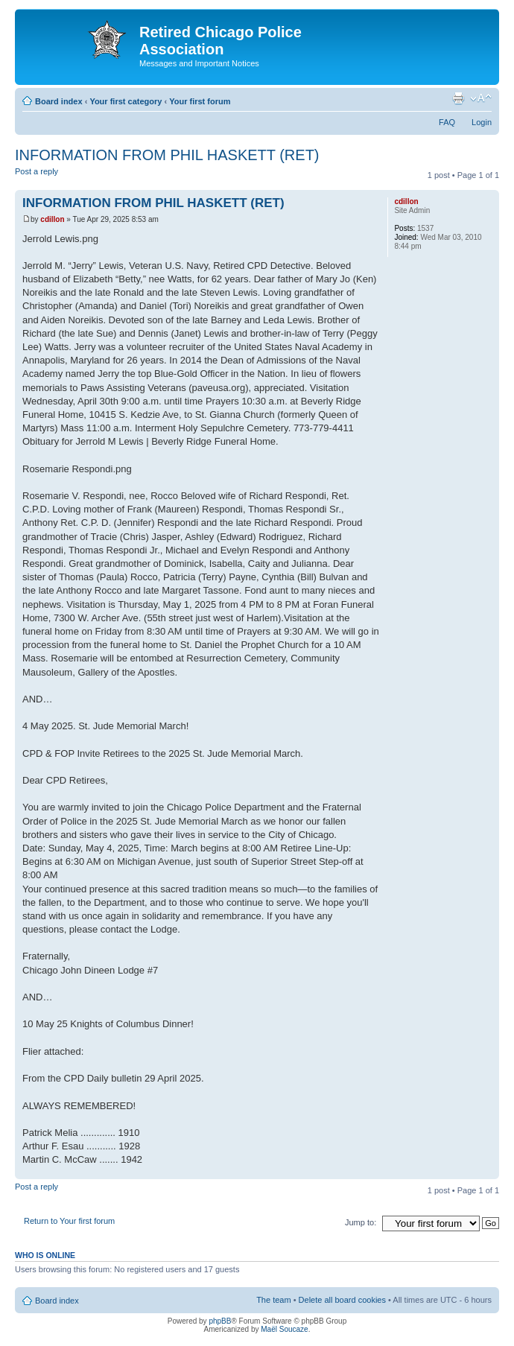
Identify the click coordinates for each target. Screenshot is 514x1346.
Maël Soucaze (284, 1329)
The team (273, 1299)
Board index (59, 101)
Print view (458, 98)
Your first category (125, 101)
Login (482, 122)
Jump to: (360, 1222)
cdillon (52, 219)
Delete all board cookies (342, 1299)
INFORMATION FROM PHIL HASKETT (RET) (167, 155)
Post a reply (50, 176)
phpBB (220, 1321)
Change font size (481, 98)
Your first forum (199, 101)
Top (487, 1171)
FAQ (447, 122)
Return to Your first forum (69, 1220)
